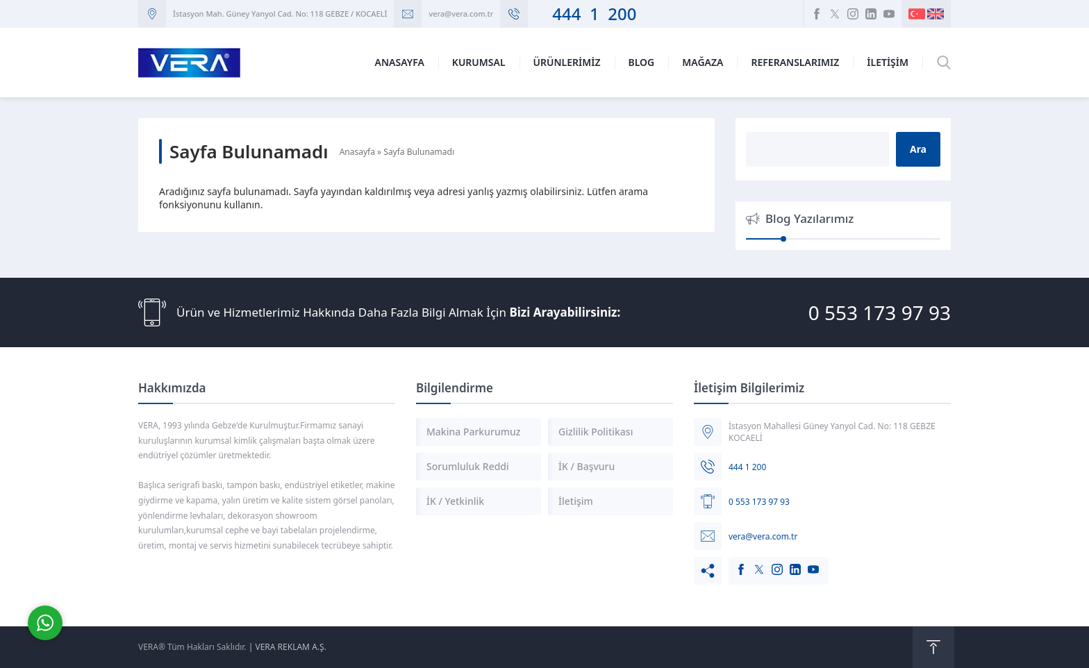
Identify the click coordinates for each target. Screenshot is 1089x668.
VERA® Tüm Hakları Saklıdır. (192, 647)
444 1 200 (585, 13)
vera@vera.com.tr (461, 13)
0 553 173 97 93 (879, 312)
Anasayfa (357, 152)
